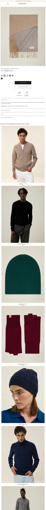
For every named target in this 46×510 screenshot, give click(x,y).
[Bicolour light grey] (12, 76)
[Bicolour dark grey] (10, 76)
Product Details (5, 110)
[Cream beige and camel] (7, 76)
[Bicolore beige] (2, 76)
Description (4, 100)
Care (2, 114)
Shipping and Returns (7, 117)
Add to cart (23, 82)
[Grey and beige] (4, 76)
